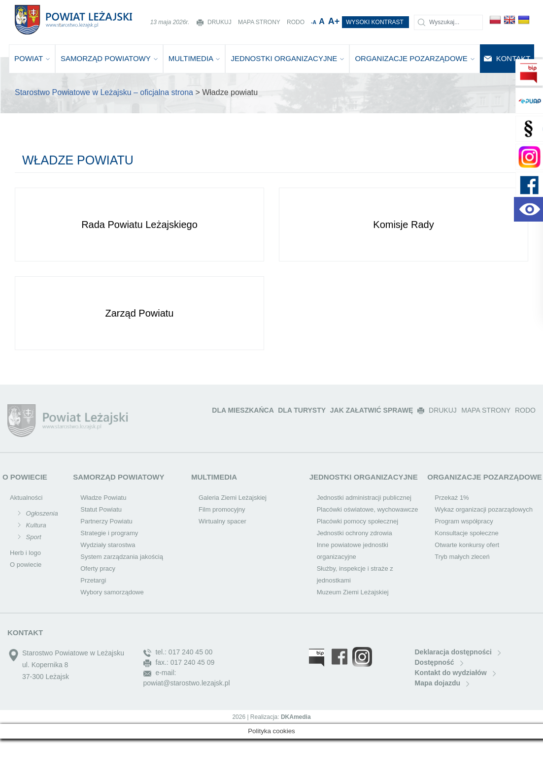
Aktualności (26, 497)
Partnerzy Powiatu (106, 521)
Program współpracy (464, 521)
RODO (296, 22)
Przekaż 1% (452, 497)
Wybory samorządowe (111, 592)
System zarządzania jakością (121, 556)
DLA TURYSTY (303, 410)
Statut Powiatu (101, 509)
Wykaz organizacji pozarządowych (484, 509)
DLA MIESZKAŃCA (243, 410)
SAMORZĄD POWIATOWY (109, 58)
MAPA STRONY (260, 22)
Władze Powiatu (103, 497)
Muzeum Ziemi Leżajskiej (353, 592)
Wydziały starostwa (107, 545)
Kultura (35, 525)
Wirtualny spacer (222, 521)
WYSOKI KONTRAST (375, 22)
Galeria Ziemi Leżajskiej (233, 497)
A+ (335, 21)
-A (314, 22)
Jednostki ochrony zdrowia (354, 533)
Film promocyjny (222, 509)
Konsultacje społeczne (466, 533)
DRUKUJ (215, 22)
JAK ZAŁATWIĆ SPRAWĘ (372, 410)
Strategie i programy (109, 533)
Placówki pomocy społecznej (357, 521)
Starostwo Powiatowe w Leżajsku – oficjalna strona (104, 92)
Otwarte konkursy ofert (467, 545)
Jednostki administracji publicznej (364, 497)
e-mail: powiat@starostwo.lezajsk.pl (186, 678)
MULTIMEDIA (194, 58)
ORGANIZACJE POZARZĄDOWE (415, 58)
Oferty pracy (97, 568)
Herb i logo (25, 552)
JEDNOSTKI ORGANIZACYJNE (287, 58)
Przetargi (93, 580)
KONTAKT (507, 58)
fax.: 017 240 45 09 (179, 662)
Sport (32, 537)
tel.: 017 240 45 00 (178, 652)
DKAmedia (296, 716)
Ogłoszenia (41, 513)
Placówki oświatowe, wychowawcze (367, 509)
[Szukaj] (448, 22)
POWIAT (32, 58)
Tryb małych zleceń (462, 556)
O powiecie (25, 564)
